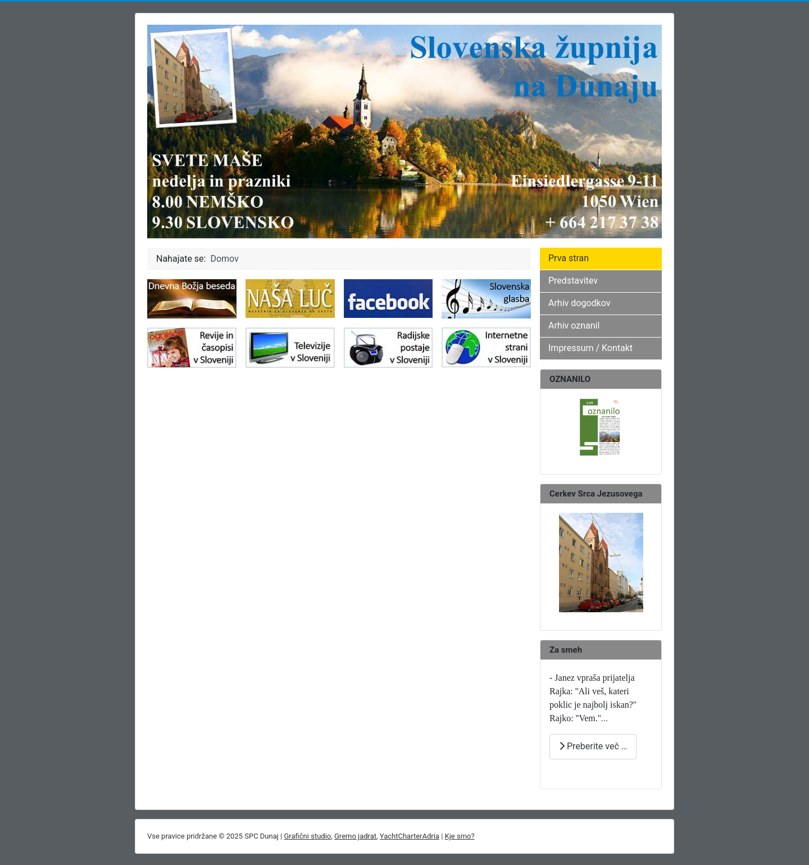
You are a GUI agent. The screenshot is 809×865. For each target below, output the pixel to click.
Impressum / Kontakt (590, 348)
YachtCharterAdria (409, 836)
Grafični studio (307, 836)
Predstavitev (573, 280)
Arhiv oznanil (573, 325)
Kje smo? (460, 836)
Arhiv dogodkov (579, 303)
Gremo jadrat (355, 836)
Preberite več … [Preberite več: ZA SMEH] (593, 746)
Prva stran (568, 258)
